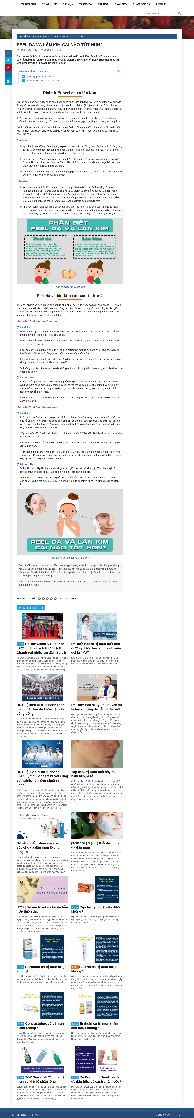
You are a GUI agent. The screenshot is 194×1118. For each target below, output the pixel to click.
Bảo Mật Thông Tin (163, 1115)
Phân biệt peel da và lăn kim (40, 76)
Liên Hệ (160, 4)
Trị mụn (68, 4)
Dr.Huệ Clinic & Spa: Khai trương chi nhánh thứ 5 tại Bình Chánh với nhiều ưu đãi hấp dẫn (42, 648)
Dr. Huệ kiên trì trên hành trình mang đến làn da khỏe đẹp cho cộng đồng (41, 709)
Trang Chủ (28, 4)
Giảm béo (121, 4)
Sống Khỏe (49, 4)
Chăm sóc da (141, 4)
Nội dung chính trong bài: (33, 71)
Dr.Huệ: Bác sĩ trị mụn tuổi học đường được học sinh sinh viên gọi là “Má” (96, 648)
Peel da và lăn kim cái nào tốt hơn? (43, 80)
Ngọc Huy (32, 50)
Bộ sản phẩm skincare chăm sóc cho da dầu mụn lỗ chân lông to (39, 847)
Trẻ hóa (103, 4)
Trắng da (85, 4)
